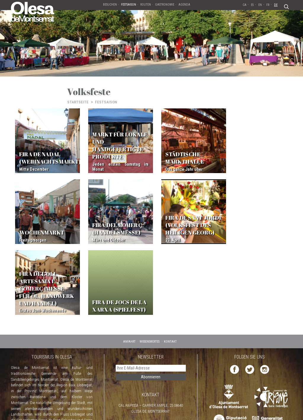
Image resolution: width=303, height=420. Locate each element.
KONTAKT (170, 265)
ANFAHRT (129, 265)
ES (252, 5)
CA (244, 5)
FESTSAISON (106, 102)
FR (267, 5)
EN (260, 5)
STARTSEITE (77, 102)
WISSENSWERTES (149, 265)
